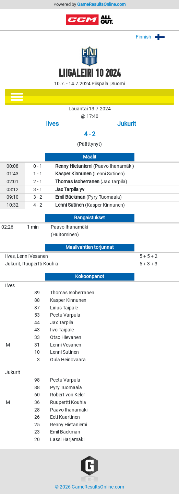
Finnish (155, 37)
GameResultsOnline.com (101, 4)
